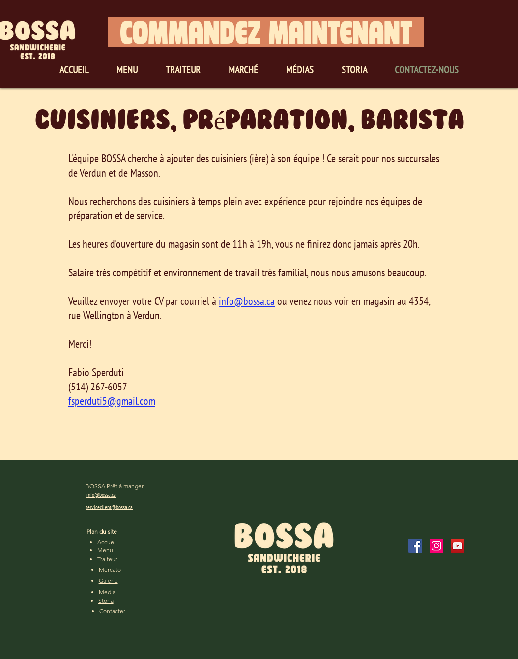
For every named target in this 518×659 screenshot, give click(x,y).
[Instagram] (436, 546)
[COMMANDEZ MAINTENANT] (266, 32)
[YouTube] (457, 546)
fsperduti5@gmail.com (111, 401)
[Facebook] (415, 546)
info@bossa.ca (247, 301)
